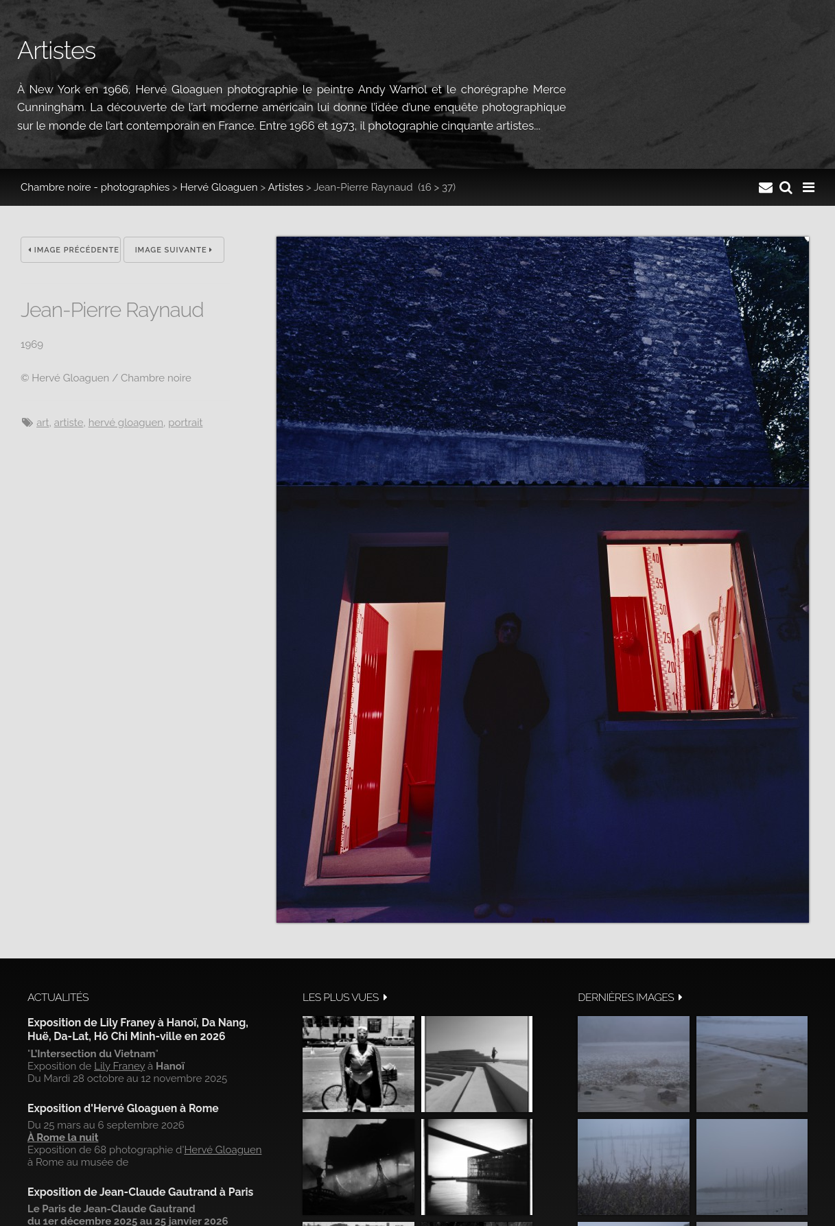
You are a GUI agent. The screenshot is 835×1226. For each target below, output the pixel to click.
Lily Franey (119, 1066)
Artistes (285, 187)
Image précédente (73, 250)
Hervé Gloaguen (219, 187)
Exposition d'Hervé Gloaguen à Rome (123, 1108)
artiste (69, 422)
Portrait (185, 422)
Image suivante (174, 250)
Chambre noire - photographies (95, 187)
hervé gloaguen (126, 422)
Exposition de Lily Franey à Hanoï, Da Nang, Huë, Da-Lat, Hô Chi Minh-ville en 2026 (137, 1029)
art (42, 422)
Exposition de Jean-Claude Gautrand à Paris (140, 1192)
